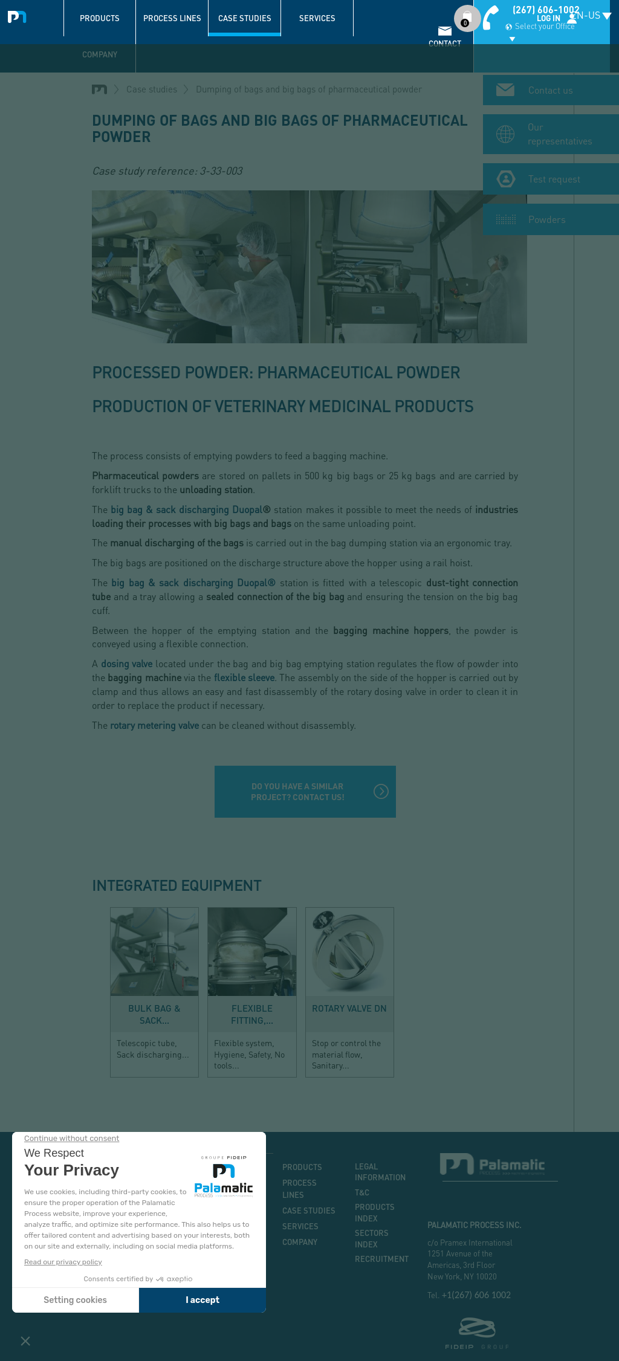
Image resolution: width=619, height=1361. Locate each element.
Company (99, 54)
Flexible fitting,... (252, 1014)
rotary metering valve (154, 725)
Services (317, 18)
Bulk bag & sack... (154, 1014)
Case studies (244, 18)
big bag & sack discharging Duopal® (193, 582)
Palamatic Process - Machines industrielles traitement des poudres (19, 15)
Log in (548, 18)
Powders (547, 212)
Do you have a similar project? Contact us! (298, 791)
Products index (375, 1212)
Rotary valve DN (349, 1008)
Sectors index (372, 1238)
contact (445, 43)
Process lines (172, 18)
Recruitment (382, 1259)
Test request (554, 172)
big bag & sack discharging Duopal (186, 509)
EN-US (585, 14)
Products (100, 18)
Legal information (380, 1172)
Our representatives (560, 127)
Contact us (550, 83)
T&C (362, 1192)
